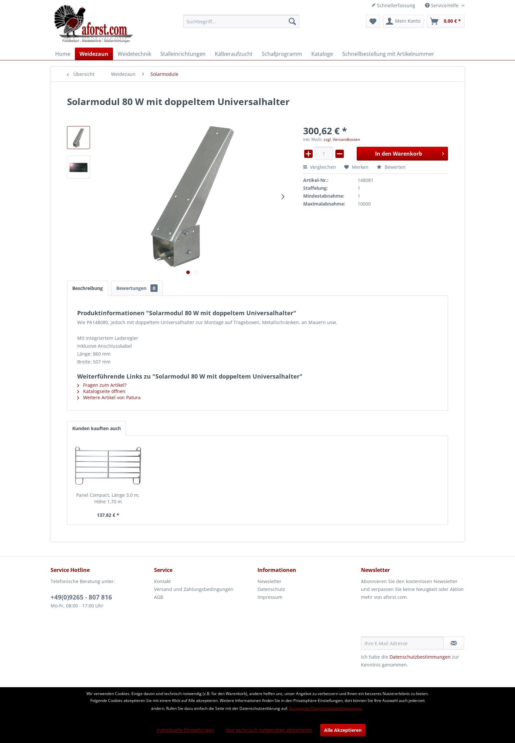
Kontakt (162, 581)
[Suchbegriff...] (241, 21)
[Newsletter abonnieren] (453, 643)
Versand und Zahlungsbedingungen (194, 589)
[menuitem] (241, 21)
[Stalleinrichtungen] (183, 54)
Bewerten (391, 167)
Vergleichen (319, 167)
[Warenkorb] (445, 21)
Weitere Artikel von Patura (109, 397)
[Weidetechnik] (134, 54)
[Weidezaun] (94, 54)
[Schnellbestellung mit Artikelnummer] (388, 54)
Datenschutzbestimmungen (420, 657)
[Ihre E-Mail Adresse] (402, 643)
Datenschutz (271, 589)
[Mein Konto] (403, 21)
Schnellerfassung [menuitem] (393, 5)
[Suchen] (292, 21)
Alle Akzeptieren (343, 730)
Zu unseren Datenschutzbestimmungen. (325, 708)
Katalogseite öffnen (101, 391)
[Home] (63, 54)
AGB (158, 597)
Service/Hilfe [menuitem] (442, 5)
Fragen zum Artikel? (101, 385)
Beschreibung (87, 288)
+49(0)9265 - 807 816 (81, 597)
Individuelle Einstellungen (185, 730)
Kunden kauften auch (96, 428)
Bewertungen (137, 288)
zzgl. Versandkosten (342, 139)
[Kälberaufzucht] (233, 54)
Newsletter (269, 581)
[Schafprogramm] (282, 54)
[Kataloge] (322, 54)
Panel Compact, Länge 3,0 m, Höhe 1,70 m (108, 498)
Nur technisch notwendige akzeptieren (269, 730)
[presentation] (411, 620)
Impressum (270, 597)
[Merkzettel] (373, 21)
